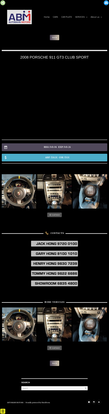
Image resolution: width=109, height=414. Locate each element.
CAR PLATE (66, 17)
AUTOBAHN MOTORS (15, 403)
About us (95, 17)
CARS (55, 17)
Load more (54, 215)
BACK (54, 37)
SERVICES (80, 17)
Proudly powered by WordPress (38, 403)
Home (47, 17)
